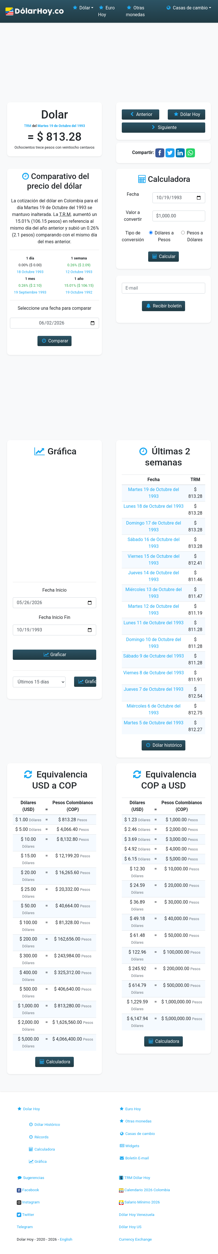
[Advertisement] (109, 59)
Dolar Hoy (28, 1109)
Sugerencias (30, 1177)
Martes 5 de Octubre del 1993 (153, 722)
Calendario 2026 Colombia (144, 1190)
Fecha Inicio (54, 590)
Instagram (28, 1202)
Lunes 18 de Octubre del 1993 (153, 506)
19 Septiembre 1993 (30, 292)
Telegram (25, 1226)
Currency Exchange (135, 1239)
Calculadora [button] (54, 1061)
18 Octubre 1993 (30, 272)
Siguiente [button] (163, 127)
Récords (38, 1137)
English (66, 1239)
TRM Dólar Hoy (134, 1177)
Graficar (54, 654)
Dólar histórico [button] (163, 745)
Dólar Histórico (44, 1124)
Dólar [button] (81, 8)
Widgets (129, 1145)
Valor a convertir (133, 216)
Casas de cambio (137, 1133)
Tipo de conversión (133, 236)
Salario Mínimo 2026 (139, 1202)
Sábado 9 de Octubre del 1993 (153, 656)
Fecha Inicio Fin (54, 617)
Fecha (133, 194)
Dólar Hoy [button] (186, 114)
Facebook (28, 1190)
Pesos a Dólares (194, 236)
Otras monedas (135, 11)
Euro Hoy (106, 11)
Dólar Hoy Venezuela (136, 1214)
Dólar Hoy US (130, 1226)
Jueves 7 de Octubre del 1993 (153, 689)
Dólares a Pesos (164, 236)
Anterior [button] (140, 114)
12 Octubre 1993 (79, 272)
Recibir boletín (163, 306)
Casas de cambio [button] (186, 8)
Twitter (25, 1214)
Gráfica (37, 1161)
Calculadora (41, 1149)
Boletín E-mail (134, 1158)
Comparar (54, 341)
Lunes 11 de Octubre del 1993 (153, 622)
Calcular (164, 256)
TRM (27, 126)
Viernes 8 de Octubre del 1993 (153, 672)
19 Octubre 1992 (79, 292)
